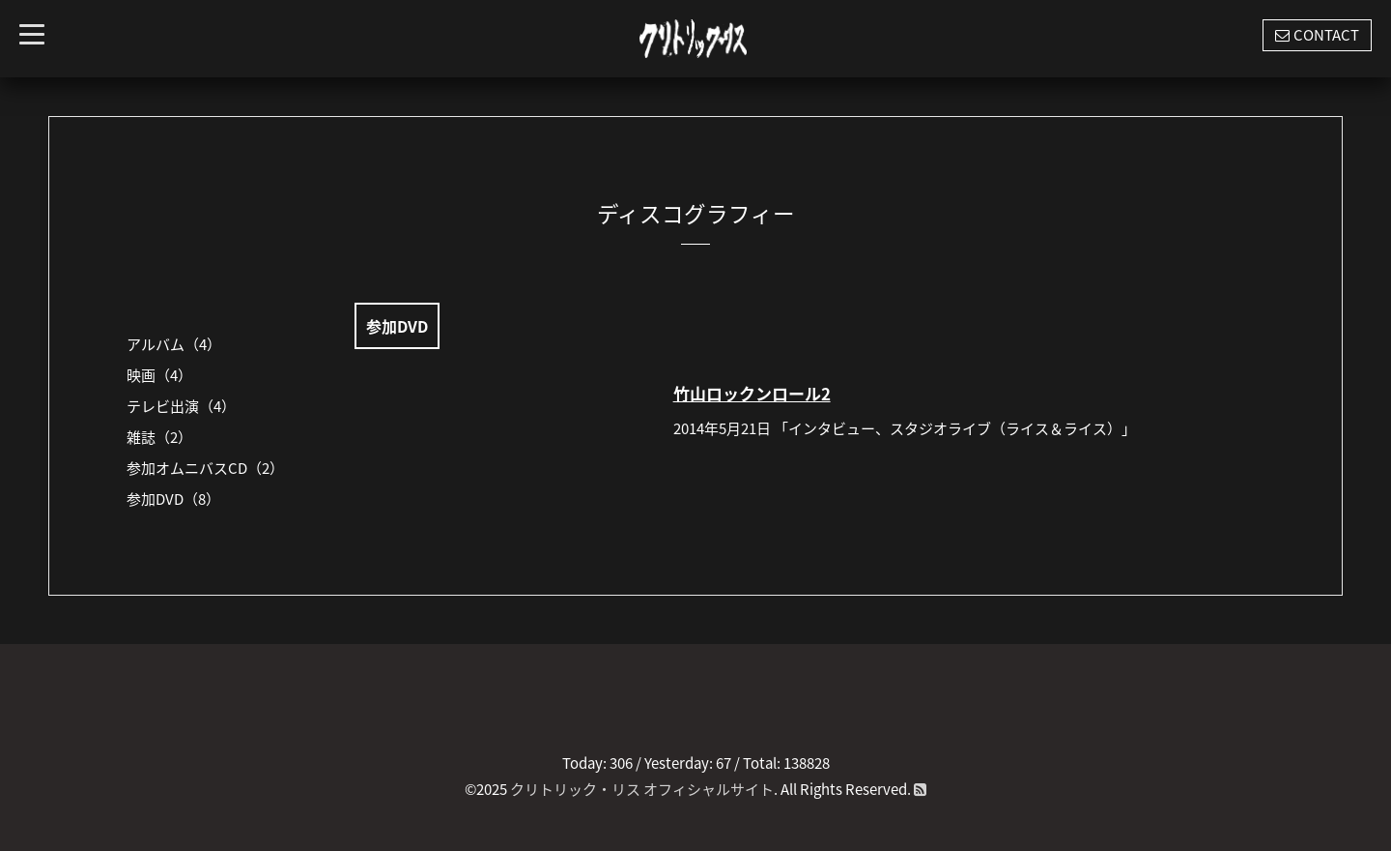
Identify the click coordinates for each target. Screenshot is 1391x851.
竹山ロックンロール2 (752, 393)
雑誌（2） (159, 437)
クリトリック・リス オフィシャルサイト (642, 789)
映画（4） (159, 375)
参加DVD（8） (173, 499)
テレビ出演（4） (181, 406)
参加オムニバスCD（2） (205, 468)
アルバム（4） (174, 344)
